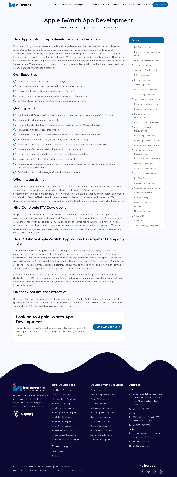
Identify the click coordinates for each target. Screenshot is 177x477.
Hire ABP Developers (61, 426)
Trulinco (55, 456)
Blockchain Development (101, 430)
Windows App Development (147, 99)
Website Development (100, 439)
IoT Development (98, 403)
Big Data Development (144, 178)
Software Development (101, 435)
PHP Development (142, 80)
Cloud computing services (145, 109)
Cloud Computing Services (145, 173)
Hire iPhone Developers (62, 403)
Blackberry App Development (147, 104)
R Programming (141, 197)
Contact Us (146, 4)
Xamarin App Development (146, 94)
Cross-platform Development (147, 188)
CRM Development (142, 75)
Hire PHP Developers (61, 421)
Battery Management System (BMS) (147, 54)
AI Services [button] (105, 4)
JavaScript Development (145, 168)
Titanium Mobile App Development (143, 152)
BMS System (96, 390)
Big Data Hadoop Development (142, 116)
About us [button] (66, 4)
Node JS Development (100, 421)
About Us (25, 470)
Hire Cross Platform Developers (66, 439)
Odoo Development (143, 193)
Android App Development (102, 412)
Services (116, 4)
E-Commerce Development (146, 60)
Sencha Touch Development (146, 89)
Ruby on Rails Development (146, 145)
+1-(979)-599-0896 (141, 425)
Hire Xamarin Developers (63, 408)
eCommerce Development (102, 408)
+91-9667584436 (141, 441)
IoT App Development (144, 47)
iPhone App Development (145, 84)
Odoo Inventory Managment (146, 225)
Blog (138, 4)
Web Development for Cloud (147, 159)
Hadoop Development (144, 163)
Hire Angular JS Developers (64, 412)
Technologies (78, 4)
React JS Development (100, 426)
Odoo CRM (139, 216)
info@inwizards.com (141, 446)
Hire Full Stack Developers (64, 430)
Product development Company (144, 204)
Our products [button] (127, 4)
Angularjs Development (144, 183)
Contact (83, 470)
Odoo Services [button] (92, 4)
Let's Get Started (106, 327)
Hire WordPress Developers (64, 399)
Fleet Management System (102, 394)
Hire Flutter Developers (62, 390)
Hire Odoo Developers (62, 417)
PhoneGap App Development (147, 140)
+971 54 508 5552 (141, 409)
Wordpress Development (145, 70)
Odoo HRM (139, 220)
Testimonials (47, 470)
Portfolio (59, 470)
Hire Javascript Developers (64, 435)
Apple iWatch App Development (142, 129)
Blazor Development (99, 399)
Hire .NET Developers (61, 394)
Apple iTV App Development (147, 122)
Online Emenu (58, 451)
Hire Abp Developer (143, 211)
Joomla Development (143, 65)
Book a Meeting (160, 4)
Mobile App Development (145, 135)
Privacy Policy (71, 470)
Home (57, 4)
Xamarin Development (100, 417)
